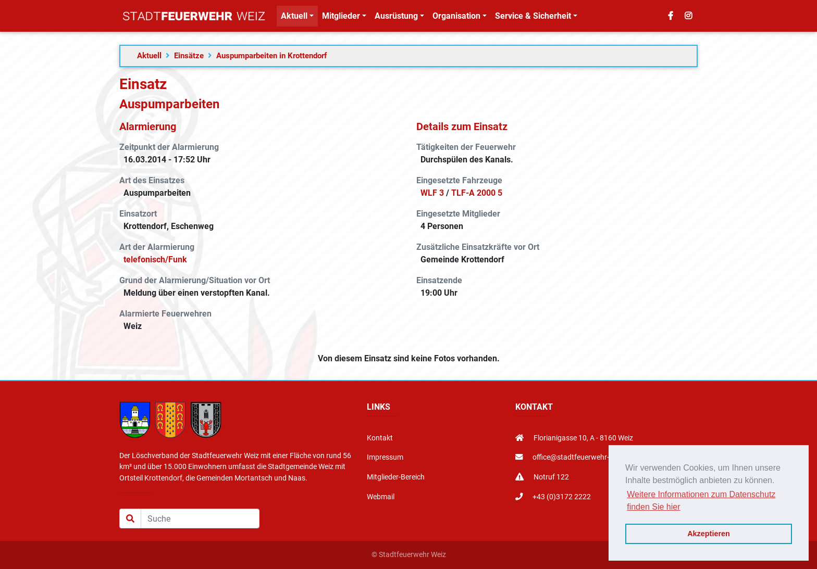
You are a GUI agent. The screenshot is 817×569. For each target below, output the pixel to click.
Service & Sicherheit (533, 18)
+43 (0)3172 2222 (553, 496)
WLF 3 (432, 193)
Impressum (385, 457)
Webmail (380, 496)
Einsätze (189, 55)
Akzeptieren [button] (708, 533)
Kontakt (380, 438)
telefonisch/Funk (155, 259)
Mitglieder (341, 18)
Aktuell (294, 18)
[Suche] (200, 518)
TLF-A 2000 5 (476, 193)
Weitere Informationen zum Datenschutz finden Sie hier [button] (701, 500)
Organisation (456, 18)
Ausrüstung (396, 18)
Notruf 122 (542, 477)
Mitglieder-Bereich (396, 477)
